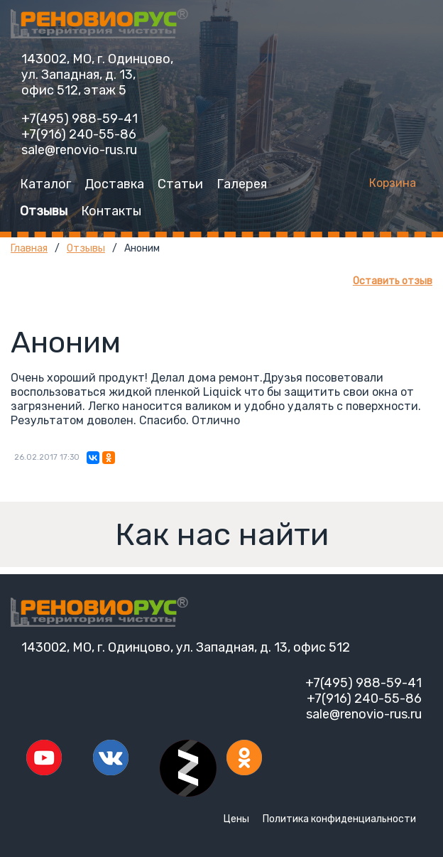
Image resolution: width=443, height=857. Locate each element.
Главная (29, 248)
